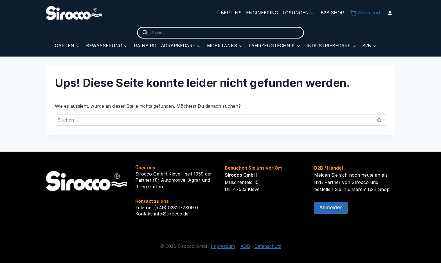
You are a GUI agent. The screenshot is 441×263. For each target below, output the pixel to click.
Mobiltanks (222, 45)
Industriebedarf (328, 45)
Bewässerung (104, 45)
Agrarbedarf (178, 45)
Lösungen (296, 12)
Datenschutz (267, 246)
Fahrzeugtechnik (272, 45)
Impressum (223, 246)
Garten (64, 45)
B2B (366, 45)
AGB (245, 246)
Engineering (262, 12)
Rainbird (145, 45)
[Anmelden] (389, 13)
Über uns (229, 12)
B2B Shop (332, 12)
